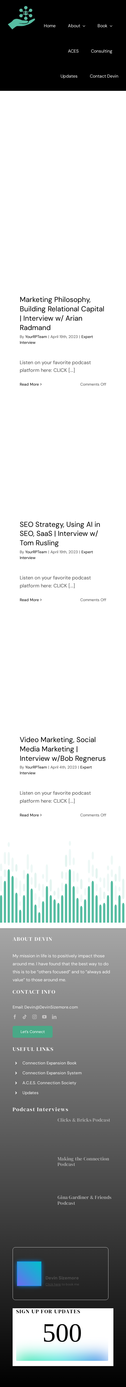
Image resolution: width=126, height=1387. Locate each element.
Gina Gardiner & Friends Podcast (84, 1200)
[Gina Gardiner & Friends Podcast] (32, 1211)
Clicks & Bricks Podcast (84, 1119)
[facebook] (15, 1017)
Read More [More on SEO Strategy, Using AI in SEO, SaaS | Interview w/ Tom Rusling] (29, 599)
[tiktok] (24, 1017)
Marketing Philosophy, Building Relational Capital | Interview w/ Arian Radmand (62, 313)
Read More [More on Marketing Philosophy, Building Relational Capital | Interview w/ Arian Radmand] (29, 384)
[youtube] (44, 1017)
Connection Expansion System (52, 1073)
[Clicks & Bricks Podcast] (32, 1133)
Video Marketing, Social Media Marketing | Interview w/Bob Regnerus (63, 749)
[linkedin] (54, 1017)
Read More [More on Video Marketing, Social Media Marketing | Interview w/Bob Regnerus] (29, 815)
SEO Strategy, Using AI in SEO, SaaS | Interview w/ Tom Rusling (60, 534)
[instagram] (34, 1017)
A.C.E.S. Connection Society (49, 1083)
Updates (30, 1093)
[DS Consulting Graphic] (21, 8)
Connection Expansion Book (49, 1063)
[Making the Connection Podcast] (32, 1172)
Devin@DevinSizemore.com (51, 1007)
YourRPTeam (36, 336)
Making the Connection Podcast (83, 1161)
